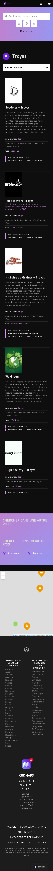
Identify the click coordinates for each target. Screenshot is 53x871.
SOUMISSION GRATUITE (33, 827)
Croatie (8, 688)
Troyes (21, 139)
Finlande (9, 699)
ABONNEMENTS (26, 832)
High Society (17, 486)
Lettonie (9, 716)
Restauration (37, 735)
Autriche (9, 675)
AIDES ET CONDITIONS (19, 842)
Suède (8, 743)
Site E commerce (35, 161)
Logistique (36, 713)
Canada (8, 683)
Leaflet (15, 635)
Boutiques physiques (18, 157)
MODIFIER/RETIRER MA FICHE (26, 837)
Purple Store (17, 227)
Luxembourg (11, 721)
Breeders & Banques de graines (23, 333)
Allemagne (10, 669)
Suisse (8, 746)
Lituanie (9, 718)
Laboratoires (37, 710)
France (8, 702)
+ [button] (3, 574)
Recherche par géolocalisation (34, 23)
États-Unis (10, 696)
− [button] (3, 577)
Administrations (39, 672)
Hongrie (9, 707)
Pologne (9, 729)
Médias (35, 715)
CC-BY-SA (49, 635)
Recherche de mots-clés (6, 16)
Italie (7, 713)
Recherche (26, 31)
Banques (36, 677)
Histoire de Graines (19, 323)
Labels (35, 707)
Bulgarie (9, 680)
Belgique (9, 677)
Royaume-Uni (11, 740)
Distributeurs (15, 161)
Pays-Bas (9, 727)
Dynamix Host (39, 851)
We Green (15, 420)
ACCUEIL (11, 827)
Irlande (8, 710)
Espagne (9, 694)
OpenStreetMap (32, 635)
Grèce (8, 705)
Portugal (9, 732)
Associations (37, 674)
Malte (7, 724)
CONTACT (41, 842)
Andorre (9, 672)
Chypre (8, 685)
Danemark (10, 691)
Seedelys (15, 151)
